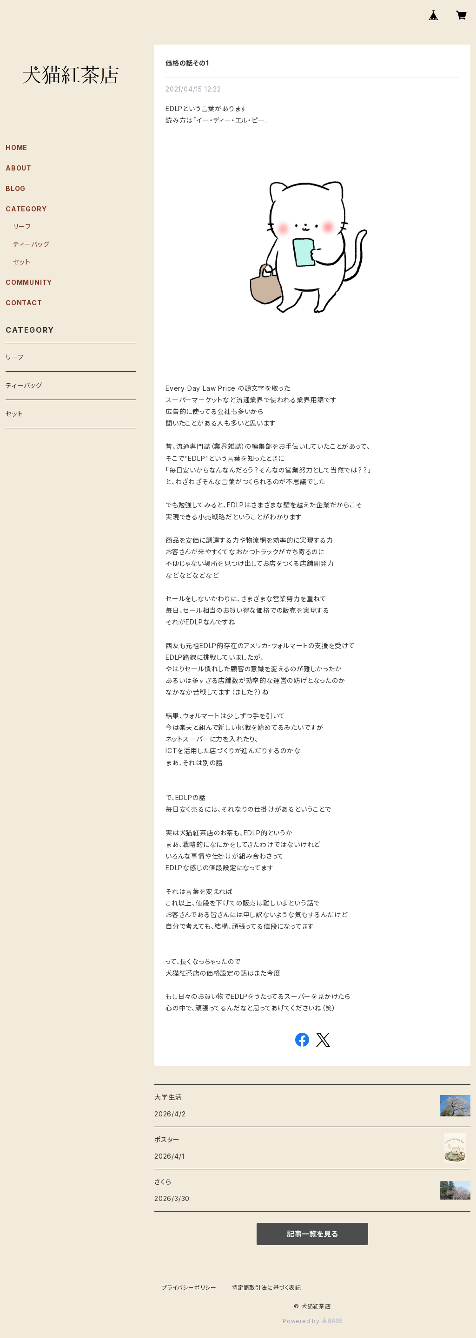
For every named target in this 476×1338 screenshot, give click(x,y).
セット (21, 262)
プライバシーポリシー (189, 1287)
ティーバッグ (31, 244)
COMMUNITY (29, 282)
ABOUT (19, 168)
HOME (16, 147)
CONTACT (24, 303)
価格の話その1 (187, 63)
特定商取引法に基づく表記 (266, 1287)
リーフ (22, 226)
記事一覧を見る (312, 1234)
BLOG (16, 188)
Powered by (312, 1321)
